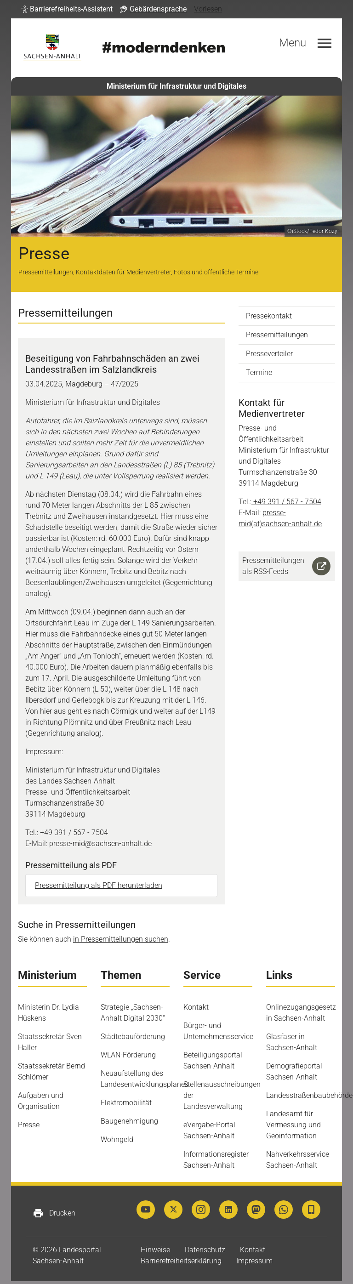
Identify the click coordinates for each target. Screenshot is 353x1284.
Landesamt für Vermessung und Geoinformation (293, 1124)
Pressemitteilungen (277, 334)
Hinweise (155, 1249)
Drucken (54, 1213)
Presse (29, 1124)
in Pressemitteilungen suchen (120, 939)
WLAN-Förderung (128, 1055)
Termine (259, 372)
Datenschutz (205, 1249)
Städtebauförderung (133, 1036)
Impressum (254, 1260)
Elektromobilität (126, 1102)
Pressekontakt (269, 316)
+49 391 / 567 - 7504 (287, 501)
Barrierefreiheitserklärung (181, 1260)
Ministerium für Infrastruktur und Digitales (176, 86)
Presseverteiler (269, 353)
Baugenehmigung (129, 1121)
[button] (67, 9)
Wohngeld (117, 1139)
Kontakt (196, 1007)
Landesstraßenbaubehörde (309, 1095)
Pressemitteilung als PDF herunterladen (98, 885)
